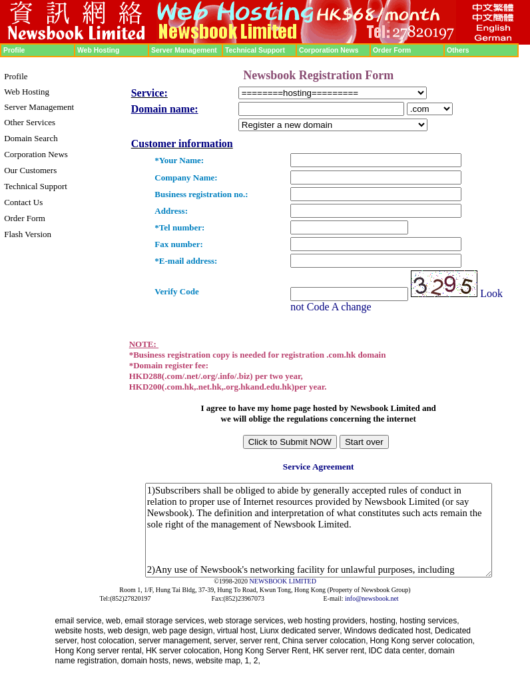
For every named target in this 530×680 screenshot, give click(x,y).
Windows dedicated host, (388, 630)
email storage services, (165, 620)
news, (182, 660)
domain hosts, (146, 660)
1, (248, 660)
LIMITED (302, 581)
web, (114, 620)
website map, (219, 660)
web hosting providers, (328, 620)
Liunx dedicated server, (301, 630)
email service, (79, 620)
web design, (129, 630)
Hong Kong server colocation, (422, 640)
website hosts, (80, 630)
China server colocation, (325, 640)
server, (226, 640)
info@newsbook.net (372, 598)
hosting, (384, 620)
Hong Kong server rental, (99, 650)
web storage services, (247, 620)
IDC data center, (398, 650)
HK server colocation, (184, 650)
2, (257, 660)
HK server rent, (340, 650)
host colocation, (108, 640)
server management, (175, 640)
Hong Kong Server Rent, (267, 650)
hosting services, (429, 620)
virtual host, (237, 630)
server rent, (260, 640)
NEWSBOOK (269, 581)
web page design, (183, 630)
